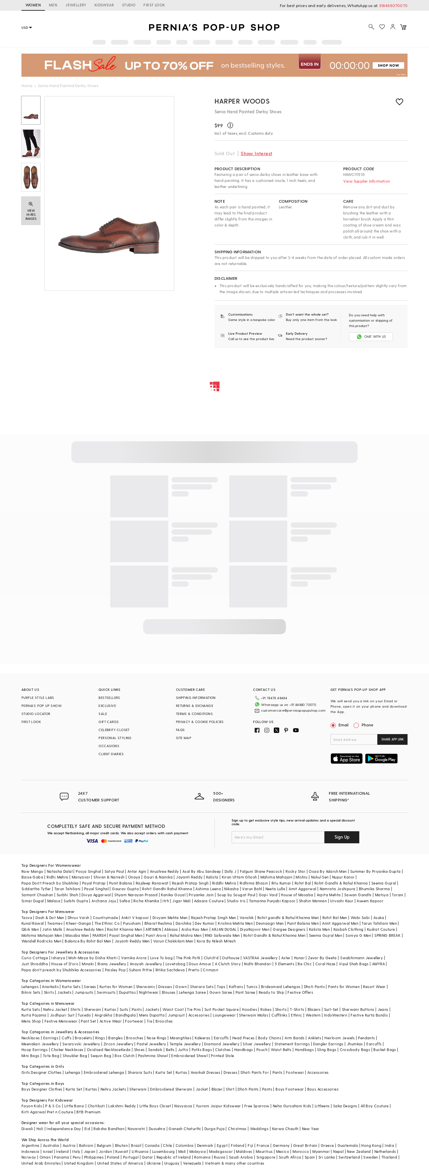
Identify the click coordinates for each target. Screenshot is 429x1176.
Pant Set (88, 1021)
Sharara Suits (140, 1072)
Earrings (50, 1038)
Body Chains (269, 1038)
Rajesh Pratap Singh (190, 883)
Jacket (202, 1089)
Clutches (223, 1049)
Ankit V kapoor (135, 917)
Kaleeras (202, 1038)
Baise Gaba (32, 877)
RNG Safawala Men (222, 935)
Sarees (90, 986)
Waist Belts (281, 1049)
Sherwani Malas (253, 1015)
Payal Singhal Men (125, 935)
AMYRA (378, 964)
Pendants (366, 1038)
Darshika (183, 923)
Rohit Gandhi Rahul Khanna (167, 889)
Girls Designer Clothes (41, 1072)
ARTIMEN (153, 929)
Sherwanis (145, 986)
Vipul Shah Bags (354, 964)
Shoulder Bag (75, 1055)
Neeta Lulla (275, 889)
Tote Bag (51, 1055)
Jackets (64, 992)
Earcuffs (221, 1038)
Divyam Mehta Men (169, 917)
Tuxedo (84, 1015)
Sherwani (92, 1009)
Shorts (281, 1009)
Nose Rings (157, 1038)
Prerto (193, 970)
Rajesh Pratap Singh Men (213, 917)
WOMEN (33, 5)
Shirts (75, 1009)
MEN (53, 5)
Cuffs (66, 1038)
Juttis (183, 1049)
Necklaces (30, 1038)
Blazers (314, 1009)
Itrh (166, 901)
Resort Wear (374, 986)
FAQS (180, 730)
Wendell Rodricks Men (41, 941)
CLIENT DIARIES (111, 754)
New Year (310, 1128)
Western (313, 1015)
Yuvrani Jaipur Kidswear (218, 1106)
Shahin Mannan (313, 901)
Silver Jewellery (257, 1044)
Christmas (237, 1128)
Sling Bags (326, 1049)
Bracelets (83, 1038)
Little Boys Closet (155, 1106)
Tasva (26, 917)
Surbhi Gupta (76, 901)
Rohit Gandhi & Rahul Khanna (341, 883)
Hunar (299, 958)
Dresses (165, 986)
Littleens (322, 1106)
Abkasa (171, 929)
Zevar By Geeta (322, 958)
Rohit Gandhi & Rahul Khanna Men (274, 935)
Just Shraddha (34, 964)
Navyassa (183, 1106)
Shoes (139, 1049)
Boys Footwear (289, 1089)
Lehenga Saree (192, 992)
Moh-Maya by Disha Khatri (93, 958)
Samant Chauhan (37, 895)
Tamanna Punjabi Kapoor (272, 901)
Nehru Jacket (55, 1009)
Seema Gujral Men (325, 935)
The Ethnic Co (107, 923)
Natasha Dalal (59, 871)
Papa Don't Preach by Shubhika (50, 883)
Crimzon (210, 970)
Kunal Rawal (32, 923)
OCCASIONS (109, 746)
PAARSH (99, 935)
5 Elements (284, 964)
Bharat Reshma (158, 923)
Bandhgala (126, 1015)
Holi (40, 1128)
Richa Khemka (146, 901)
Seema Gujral (383, 883)
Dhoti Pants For (255, 1072)
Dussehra (157, 1128)
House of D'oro (64, 964)
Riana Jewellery (112, 964)
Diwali (27, 1128)
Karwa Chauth (285, 1128)
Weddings (259, 1128)
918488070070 (393, 5)
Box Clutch (124, 1055)
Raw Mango (32, 871)
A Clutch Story (228, 964)
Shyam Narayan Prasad (136, 895)
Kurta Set (164, 1072)
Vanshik (247, 917)
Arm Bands (295, 1038)
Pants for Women (344, 986)
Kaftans (236, 986)
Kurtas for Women (116, 986)
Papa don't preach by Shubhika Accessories (61, 970)
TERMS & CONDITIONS (194, 714)
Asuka (378, 917)
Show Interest (256, 153)
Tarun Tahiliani (67, 889)
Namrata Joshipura (338, 889)
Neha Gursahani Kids (292, 1106)
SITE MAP (183, 738)
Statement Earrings (292, 1044)
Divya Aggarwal (96, 895)
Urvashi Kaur (341, 901)
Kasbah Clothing (348, 929)
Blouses (169, 992)
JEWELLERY (75, 5)
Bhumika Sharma (374, 889)
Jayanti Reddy (189, 877)
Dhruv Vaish (78, 917)
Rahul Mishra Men (185, 935)
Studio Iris (236, 901)
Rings (100, 1038)
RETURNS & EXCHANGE (194, 706)
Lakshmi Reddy (122, 1106)
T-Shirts (297, 1009)
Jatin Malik (52, 929)
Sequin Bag (100, 1055)
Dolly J (231, 871)
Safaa (124, 901)
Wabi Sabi (360, 917)
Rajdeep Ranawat (152, 883)
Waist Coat (173, 1009)
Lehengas (30, 986)
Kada (126, 1049)
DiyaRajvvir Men (254, 929)
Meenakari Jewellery (40, 1044)
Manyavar (81, 877)
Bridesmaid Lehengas (281, 986)
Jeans (383, 1009)
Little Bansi (74, 1106)
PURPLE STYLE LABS (37, 698)
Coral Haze (325, 964)
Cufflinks (279, 1015)
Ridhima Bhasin (254, 883)
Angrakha (103, 1015)
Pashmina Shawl (153, 1055)
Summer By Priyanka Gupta (375, 871)
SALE (103, 714)
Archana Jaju (103, 901)
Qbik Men (30, 929)
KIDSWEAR (104, 5)
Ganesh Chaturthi (185, 1128)
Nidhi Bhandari (257, 964)
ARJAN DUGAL (223, 929)
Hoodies (249, 1009)
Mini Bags (30, 1055)
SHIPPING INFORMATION (196, 698)
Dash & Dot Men (50, 917)
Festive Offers (300, 992)
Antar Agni (136, 871)
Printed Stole (222, 1055)
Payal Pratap (94, 883)
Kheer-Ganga (78, 923)
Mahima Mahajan (276, 877)
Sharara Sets (201, 986)
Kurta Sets (71, 986)
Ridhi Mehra (57, 877)
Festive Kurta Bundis (369, 1015)
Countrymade (105, 917)
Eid (87, 1128)
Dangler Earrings (328, 1044)
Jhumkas (355, 1044)
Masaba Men (77, 935)
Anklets (314, 1038)
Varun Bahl (252, 889)
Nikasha (231, 889)
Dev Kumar (204, 923)
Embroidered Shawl (189, 1055)
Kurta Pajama (34, 1015)
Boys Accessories (323, 1089)
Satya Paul (114, 871)
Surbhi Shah (67, 895)
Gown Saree (220, 992)
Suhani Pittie (140, 970)
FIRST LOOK (154, 5)
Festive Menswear (61, 1021)
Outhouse (230, 958)
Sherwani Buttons (358, 1009)
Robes (265, 1009)
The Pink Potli (188, 958)
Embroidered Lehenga (104, 1072)
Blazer (217, 1089)
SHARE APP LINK (392, 739)
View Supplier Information (366, 181)
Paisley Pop (115, 970)
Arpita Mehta (329, 895)
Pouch (261, 1049)
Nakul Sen (320, 877)
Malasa (53, 901)
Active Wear (111, 1021)
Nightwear (149, 992)
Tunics (251, 986)
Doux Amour (200, 964)
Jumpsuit (176, 1015)
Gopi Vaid (268, 895)
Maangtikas (180, 1038)
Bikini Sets (30, 992)
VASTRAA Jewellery (260, 958)
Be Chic (305, 964)
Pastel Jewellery (151, 1044)
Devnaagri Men (270, 923)
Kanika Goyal (173, 895)
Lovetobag (176, 964)
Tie (149, 1021)
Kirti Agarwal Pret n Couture (47, 1112)
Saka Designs (345, 1106)
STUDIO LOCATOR (36, 714)
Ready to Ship (271, 992)
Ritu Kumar (281, 883)
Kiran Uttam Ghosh (239, 877)
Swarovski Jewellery (81, 1044)
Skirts (49, 992)
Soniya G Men (358, 935)
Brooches (164, 1021)
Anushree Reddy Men (85, 929)
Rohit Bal (303, 883)
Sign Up (342, 836)
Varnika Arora (133, 958)
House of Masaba (297, 895)
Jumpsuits (84, 992)
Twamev (55, 923)
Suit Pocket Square (221, 1009)
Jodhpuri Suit (62, 1015)
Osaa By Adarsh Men (328, 871)
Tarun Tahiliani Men (379, 923)
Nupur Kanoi (343, 877)
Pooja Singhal (88, 871)
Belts (170, 1049)
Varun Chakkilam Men (173, 941)
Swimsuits (106, 992)
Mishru (301, 877)
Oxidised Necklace (104, 1049)
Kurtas (110, 1009)
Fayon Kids (31, 1106)
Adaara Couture (209, 901)
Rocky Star (295, 871)
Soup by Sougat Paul (236, 895)
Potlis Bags (202, 1049)
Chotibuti (96, 1106)
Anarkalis (50, 986)
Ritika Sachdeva (170, 970)
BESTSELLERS (109, 698)
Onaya (134, 877)
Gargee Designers (289, 929)
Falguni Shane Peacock (261, 871)
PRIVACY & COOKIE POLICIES (200, 722)
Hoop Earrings (34, 1049)
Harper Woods (241, 101)
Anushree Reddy (164, 871)
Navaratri (136, 1128)
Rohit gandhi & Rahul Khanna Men (288, 917)
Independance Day (64, 1128)
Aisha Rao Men (194, 929)
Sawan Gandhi (358, 895)
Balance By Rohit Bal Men (88, 941)
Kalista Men (319, 929)
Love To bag (161, 958)
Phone (367, 724)
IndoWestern (335, 1015)
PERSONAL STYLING (115, 738)
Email (340, 724)
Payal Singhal (96, 889)
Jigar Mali (181, 901)
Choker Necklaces (67, 1049)
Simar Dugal (32, 901)
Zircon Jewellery (118, 1044)
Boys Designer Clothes (41, 1089)
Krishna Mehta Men (235, 923)
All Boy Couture (375, 1106)
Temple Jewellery (185, 1044)
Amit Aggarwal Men (340, 923)
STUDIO (128, 5)
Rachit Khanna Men (124, 929)
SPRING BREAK (387, 935)
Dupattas (127, 992)
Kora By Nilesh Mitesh (216, 941)
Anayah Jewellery (146, 964)
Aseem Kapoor (370, 901)
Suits (124, 1009)
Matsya (381, 895)
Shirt (230, 1089)
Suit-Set (331, 1009)
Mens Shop (31, 1021)
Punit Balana (120, 883)
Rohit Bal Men (334, 917)
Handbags (243, 1049)
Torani (397, 895)
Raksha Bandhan (109, 1128)
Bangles (115, 1038)
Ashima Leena (208, 889)
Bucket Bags (384, 1049)
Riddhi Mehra (224, 883)
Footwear (134, 1021)
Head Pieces (243, 1038)
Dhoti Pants (314, 986)
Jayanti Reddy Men (132, 941)
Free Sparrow (256, 1106)
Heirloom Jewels (339, 1038)
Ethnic (296, 1015)
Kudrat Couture (381, 929)
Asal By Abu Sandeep (201, 871)
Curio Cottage (34, 958)
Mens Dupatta (152, 1015)
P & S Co (53, 1106)
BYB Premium (88, 1112)
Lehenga (72, 1072)
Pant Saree (245, 992)
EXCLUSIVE (107, 706)
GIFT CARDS (109, 722)
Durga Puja (214, 1128)
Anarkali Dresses (205, 1072)
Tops (221, 986)
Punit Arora (156, 935)
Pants (137, 1009)
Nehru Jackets (113, 1089)
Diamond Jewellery (221, 1044)
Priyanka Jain (201, 895)
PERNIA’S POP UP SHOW (41, 706)
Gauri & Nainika (158, 877)
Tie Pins (194, 1009)
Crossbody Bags (355, 1049)
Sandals (155, 1049)
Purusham (132, 923)
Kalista (212, 877)
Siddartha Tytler (36, 889)
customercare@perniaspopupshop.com (293, 710)
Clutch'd (211, 958)
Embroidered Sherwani (171, 1089)
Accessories (198, 1015)
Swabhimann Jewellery (361, 958)
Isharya (58, 958)
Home (27, 85)
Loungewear (224, 1015)
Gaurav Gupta (125, 889)
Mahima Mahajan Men (41, 935)
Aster (286, 958)
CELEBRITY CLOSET (114, 730)
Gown (181, 986)
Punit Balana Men (303, 923)
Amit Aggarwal (302, 889)
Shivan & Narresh (109, 877)
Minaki (88, 964)
